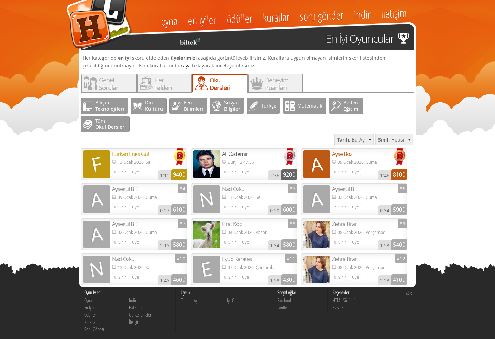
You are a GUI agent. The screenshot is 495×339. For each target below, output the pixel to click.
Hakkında (136, 307)
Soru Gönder (94, 329)
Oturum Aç (189, 300)
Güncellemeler (140, 315)
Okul (220, 84)
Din (154, 105)
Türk (268, 105)
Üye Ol (230, 300)
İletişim (134, 322)
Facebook (284, 300)
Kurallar (90, 322)
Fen (193, 105)
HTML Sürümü (344, 300)
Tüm (110, 123)
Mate (309, 105)
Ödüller (90, 315)
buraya (183, 65)
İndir (132, 300)
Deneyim (276, 84)
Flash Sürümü (343, 307)
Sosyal (232, 105)
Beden (351, 105)
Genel (108, 84)
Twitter (282, 307)
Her (163, 84)
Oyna (88, 300)
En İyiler (90, 307)
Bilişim (109, 105)
